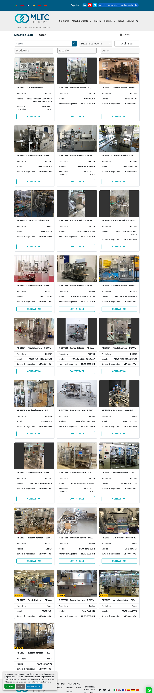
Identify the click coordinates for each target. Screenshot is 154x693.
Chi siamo (64, 20)
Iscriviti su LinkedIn (118, 5)
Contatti (131, 20)
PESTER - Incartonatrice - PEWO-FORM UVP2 (84, 537)
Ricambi (108, 20)
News (121, 20)
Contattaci (34, 116)
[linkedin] (85, 5)
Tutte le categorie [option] (91, 43)
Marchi (97, 20)
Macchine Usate (80, 20)
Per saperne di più (34, 686)
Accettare (9, 686)
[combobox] (95, 43)
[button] (110, 21)
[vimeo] (95, 5)
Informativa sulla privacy (41, 682)
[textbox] (24, 51)
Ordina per (127, 43)
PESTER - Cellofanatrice (29, 87)
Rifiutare (20, 686)
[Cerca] (43, 43)
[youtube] (90, 5)
